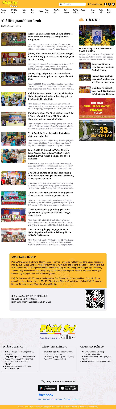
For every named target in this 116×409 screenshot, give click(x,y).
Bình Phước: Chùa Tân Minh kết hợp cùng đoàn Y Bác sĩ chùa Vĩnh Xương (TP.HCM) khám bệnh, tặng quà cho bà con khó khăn (51, 116)
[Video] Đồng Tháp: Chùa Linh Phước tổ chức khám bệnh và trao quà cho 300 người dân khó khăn (50, 76)
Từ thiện (66, 11)
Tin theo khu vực (95, 4)
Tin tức (32, 11)
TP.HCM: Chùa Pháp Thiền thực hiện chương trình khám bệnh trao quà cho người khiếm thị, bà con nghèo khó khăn (51, 176)
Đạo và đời (56, 11)
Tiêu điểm (92, 19)
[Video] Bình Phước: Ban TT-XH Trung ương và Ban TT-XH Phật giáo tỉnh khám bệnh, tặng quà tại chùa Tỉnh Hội (51, 57)
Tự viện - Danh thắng (79, 11)
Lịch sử (93, 11)
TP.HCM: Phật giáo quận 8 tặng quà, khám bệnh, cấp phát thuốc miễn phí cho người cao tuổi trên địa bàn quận (49, 232)
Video (41, 11)
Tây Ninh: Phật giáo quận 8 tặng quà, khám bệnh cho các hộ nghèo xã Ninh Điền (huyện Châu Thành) (49, 212)
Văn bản (46, 11)
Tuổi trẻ (101, 11)
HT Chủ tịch (14, 11)
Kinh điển (109, 11)
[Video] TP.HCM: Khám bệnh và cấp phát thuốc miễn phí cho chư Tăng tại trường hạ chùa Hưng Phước (50, 37)
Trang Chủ (3, 11)
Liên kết (24, 11)
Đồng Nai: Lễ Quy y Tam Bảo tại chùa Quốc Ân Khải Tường (103, 67)
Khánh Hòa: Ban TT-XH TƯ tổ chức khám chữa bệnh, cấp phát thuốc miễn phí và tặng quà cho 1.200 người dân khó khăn (50, 96)
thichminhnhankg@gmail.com (99, 362)
